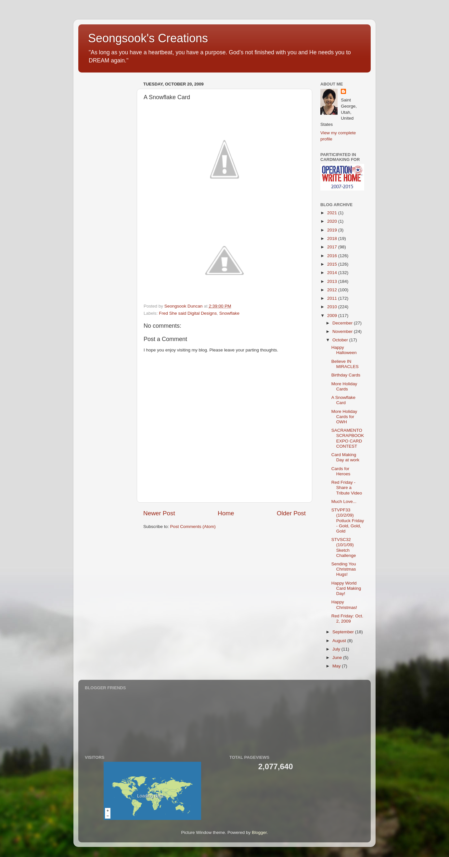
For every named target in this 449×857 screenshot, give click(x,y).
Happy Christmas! (344, 605)
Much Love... (343, 501)
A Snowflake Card (343, 400)
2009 (332, 315)
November (343, 331)
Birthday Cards (345, 375)
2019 (332, 230)
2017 (332, 246)
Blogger (259, 832)
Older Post (291, 513)
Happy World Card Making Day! (346, 588)
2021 (332, 212)
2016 (332, 255)
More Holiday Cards (344, 386)
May (337, 666)
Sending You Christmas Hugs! (343, 569)
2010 (332, 306)
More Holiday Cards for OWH (344, 416)
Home (226, 513)
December (343, 323)
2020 (332, 221)
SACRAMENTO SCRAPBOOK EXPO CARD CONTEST (347, 438)
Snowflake (229, 313)
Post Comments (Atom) (193, 526)
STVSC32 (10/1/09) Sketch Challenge (343, 547)
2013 (332, 281)
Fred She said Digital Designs (188, 313)
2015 (332, 264)
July (336, 649)
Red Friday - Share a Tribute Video (346, 487)
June (337, 657)
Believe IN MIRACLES (345, 364)
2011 (332, 298)
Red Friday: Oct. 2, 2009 (347, 618)
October (340, 339)
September (343, 631)
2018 (332, 238)
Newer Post (159, 513)
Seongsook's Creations (148, 38)
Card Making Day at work (345, 457)
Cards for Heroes (341, 471)
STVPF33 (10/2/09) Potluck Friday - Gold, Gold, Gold (347, 521)
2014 (332, 272)
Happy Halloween (344, 350)
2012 (332, 289)
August (339, 640)
